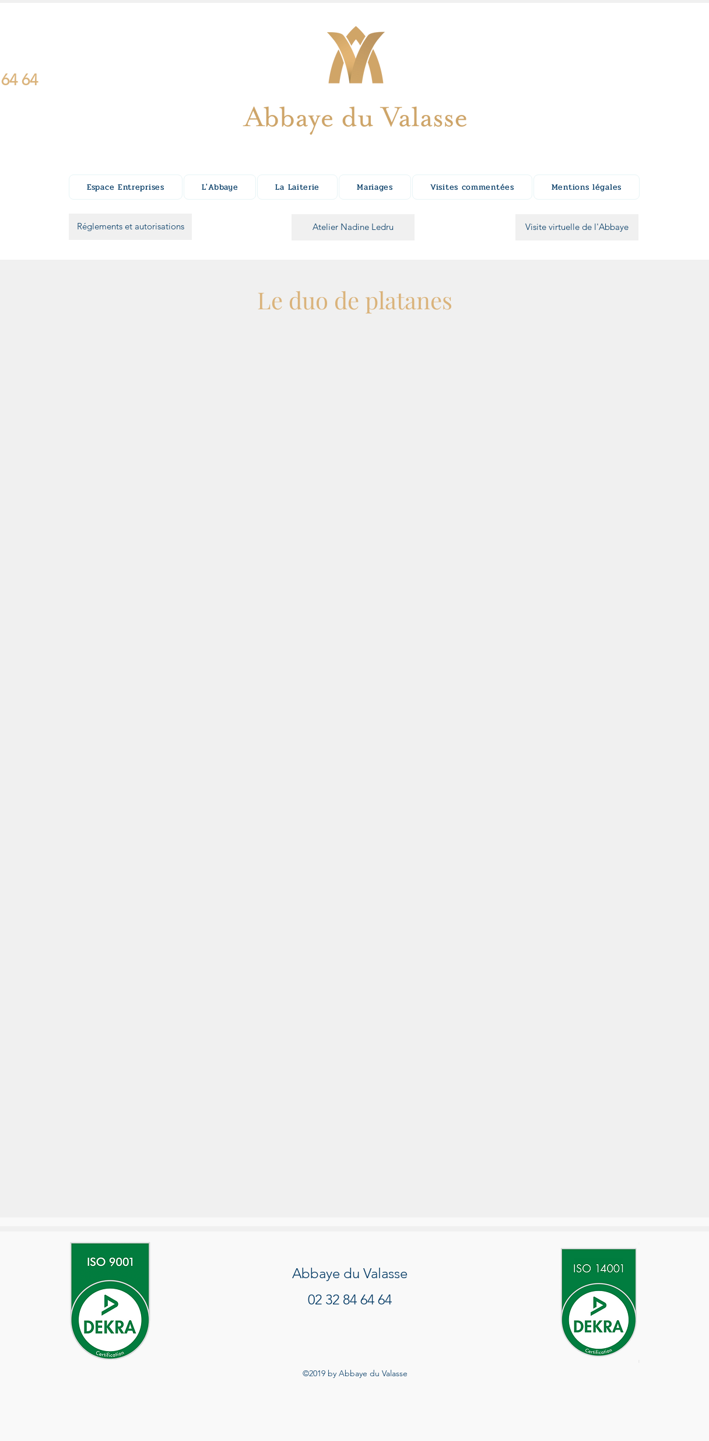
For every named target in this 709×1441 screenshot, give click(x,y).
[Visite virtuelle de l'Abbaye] (576, 227)
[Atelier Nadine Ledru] (353, 227)
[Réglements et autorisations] (130, 227)
